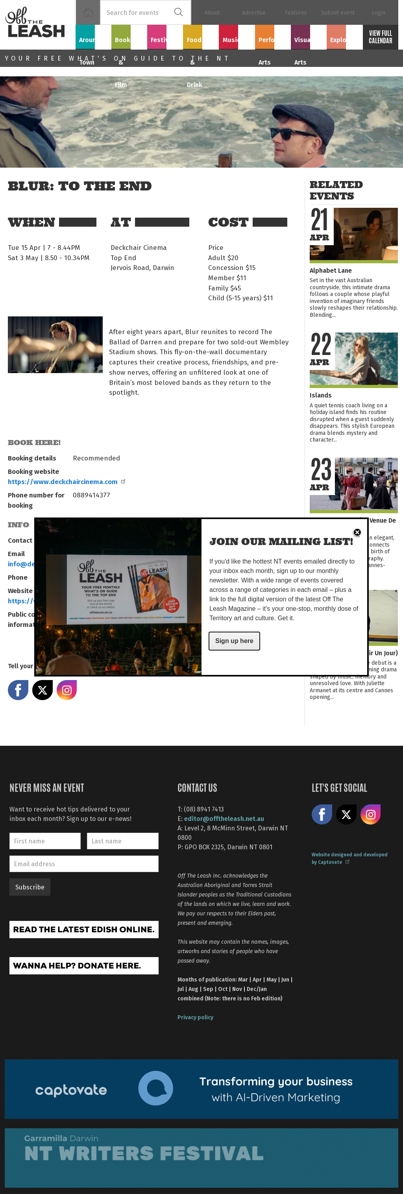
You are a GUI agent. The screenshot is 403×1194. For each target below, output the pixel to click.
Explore (344, 36)
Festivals (165, 36)
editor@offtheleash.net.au (224, 818)
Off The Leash (40, 25)
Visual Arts (309, 36)
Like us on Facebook (322, 814)
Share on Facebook (18, 690)
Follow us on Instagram (370, 814)
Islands (321, 395)
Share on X (42, 690)
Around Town (93, 40)
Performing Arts (273, 40)
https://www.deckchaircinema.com (66, 481)
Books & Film (129, 40)
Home (88, 12)
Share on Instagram (67, 690)
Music (237, 36)
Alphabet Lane (331, 270)
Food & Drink (201, 40)
